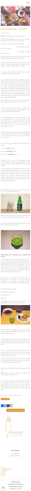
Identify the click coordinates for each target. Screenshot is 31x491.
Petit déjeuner (5, 399)
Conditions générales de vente (15, 484)
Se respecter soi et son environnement (15, 36)
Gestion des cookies (15, 488)
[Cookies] (3, 488)
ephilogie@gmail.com (15, 455)
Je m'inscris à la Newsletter (15, 410)
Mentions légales (15, 481)
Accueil (3, 467)
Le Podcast (3, 474)
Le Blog (3, 472)
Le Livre (3, 476)
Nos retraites (4, 470)
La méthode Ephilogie (6, 469)
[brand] (3, 2)
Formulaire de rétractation (15, 486)
